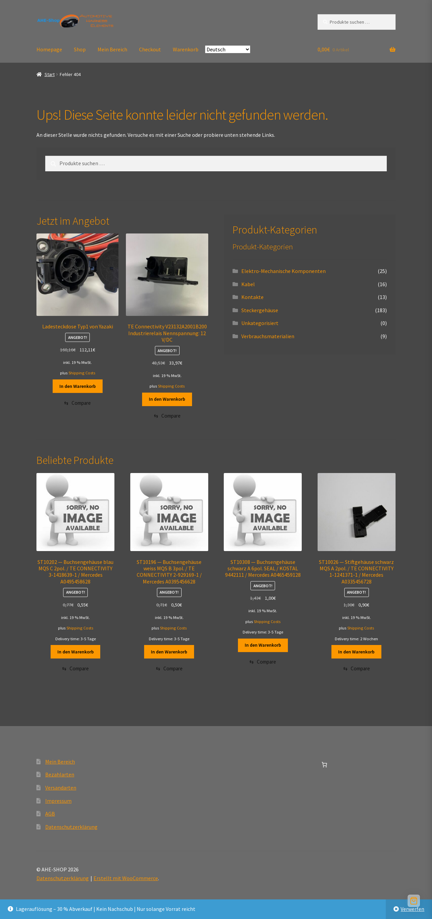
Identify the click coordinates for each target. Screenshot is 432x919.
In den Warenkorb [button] (77, 386)
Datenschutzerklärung (71, 828)
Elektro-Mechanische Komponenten (283, 271)
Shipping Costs (82, 372)
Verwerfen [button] (412, 908)
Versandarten (60, 789)
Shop (80, 49)
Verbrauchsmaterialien (267, 336)
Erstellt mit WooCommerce (125, 880)
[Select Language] (227, 49)
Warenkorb (185, 49)
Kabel (248, 284)
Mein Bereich (112, 49)
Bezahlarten (59, 776)
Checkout (150, 49)
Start (50, 74)
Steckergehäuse (259, 310)
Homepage (49, 49)
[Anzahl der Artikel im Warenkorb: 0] (324, 766)
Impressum (58, 802)
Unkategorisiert (259, 323)
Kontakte (252, 297)
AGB (50, 816)
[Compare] (77, 403)
